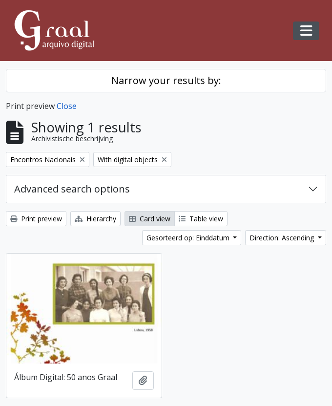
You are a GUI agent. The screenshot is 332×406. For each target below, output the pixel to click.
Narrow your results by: (166, 80)
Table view (201, 218)
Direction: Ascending (282, 237)
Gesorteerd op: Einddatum (188, 237)
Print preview (36, 218)
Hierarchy (95, 218)
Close (67, 106)
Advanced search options (72, 188)
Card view (149, 218)
